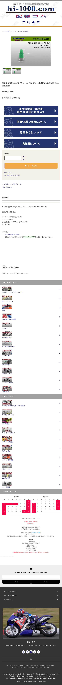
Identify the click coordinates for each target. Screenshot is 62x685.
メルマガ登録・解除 (29, 667)
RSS (45, 667)
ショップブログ (39, 667)
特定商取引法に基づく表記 (12, 175)
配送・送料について (27, 665)
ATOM (48, 667)
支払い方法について (16, 665)
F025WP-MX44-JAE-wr (12, 234)
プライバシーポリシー (17, 667)
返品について (8, 172)
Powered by (31, 682)
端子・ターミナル (12, 31)
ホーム (3, 31)
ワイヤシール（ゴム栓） (23, 31)
